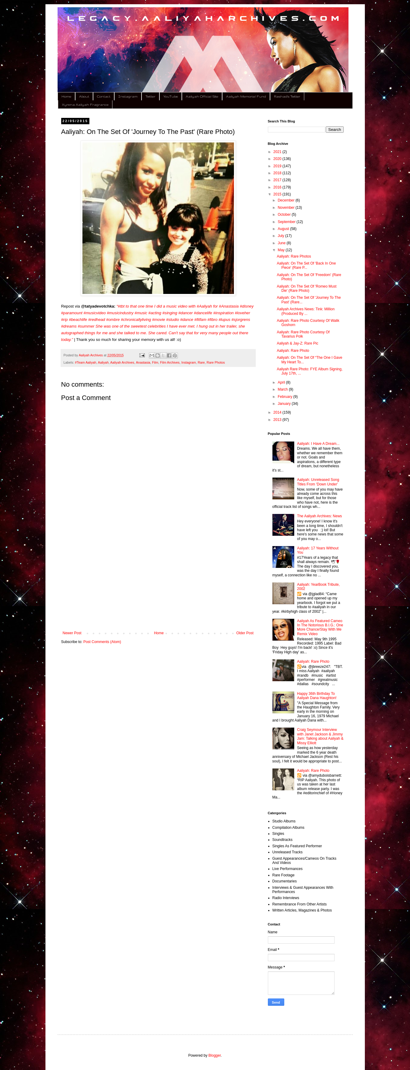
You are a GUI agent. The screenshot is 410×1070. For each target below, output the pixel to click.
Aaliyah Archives (122, 362)
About (84, 96)
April (282, 382)
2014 (277, 412)
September (287, 222)
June (282, 243)
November (286, 207)
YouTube (170, 96)
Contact (103, 96)
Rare (201, 362)
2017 (277, 180)
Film (155, 362)
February (285, 397)
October (285, 214)
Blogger (214, 1055)
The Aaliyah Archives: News (319, 516)
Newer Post (72, 633)
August (284, 229)
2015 (277, 194)
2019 (277, 166)
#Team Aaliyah (85, 362)
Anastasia (143, 362)
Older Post (245, 633)
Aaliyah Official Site (202, 96)
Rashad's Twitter (287, 96)
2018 (277, 173)
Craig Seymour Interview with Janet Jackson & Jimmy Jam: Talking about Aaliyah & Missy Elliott (320, 736)
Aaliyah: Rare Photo (293, 350)
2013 (277, 420)
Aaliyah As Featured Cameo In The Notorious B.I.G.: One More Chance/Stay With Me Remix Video (320, 627)
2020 (277, 159)
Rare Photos (216, 362)
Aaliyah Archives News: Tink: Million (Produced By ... (306, 311)
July (281, 236)
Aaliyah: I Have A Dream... (318, 444)
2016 (277, 187)
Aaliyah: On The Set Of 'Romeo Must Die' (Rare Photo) (306, 288)
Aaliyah (103, 362)
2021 (277, 152)
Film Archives (169, 362)
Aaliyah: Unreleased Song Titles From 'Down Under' (318, 482)
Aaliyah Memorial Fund (246, 96)
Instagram (128, 96)
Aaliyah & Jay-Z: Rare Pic (297, 343)
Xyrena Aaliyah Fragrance (85, 104)
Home (66, 96)
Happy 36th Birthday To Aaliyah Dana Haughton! (316, 696)
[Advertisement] (158, 580)
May (281, 250)
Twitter (150, 96)
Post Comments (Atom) (102, 642)
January (285, 404)
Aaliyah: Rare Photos (294, 256)
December (286, 200)
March (283, 389)
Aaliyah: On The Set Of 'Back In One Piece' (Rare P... (306, 265)
